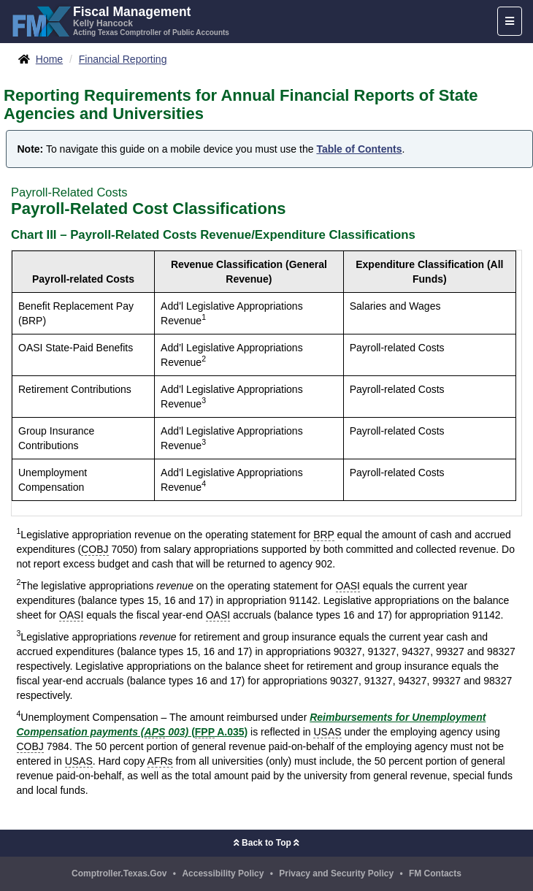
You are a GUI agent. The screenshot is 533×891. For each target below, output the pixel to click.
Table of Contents (359, 149)
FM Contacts (435, 873)
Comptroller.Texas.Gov (119, 873)
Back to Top (266, 843)
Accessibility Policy (223, 873)
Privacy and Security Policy (336, 873)
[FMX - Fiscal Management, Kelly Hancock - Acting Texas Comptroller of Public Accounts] (120, 20)
